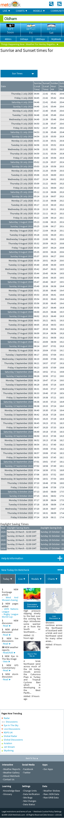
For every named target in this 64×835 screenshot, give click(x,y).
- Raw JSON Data (50, 794)
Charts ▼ (53, 578)
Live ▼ (22, 578)
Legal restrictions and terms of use (16, 811)
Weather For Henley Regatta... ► (42, 44)
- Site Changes (29, 800)
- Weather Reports (11, 769)
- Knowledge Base (11, 790)
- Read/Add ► (9, 652)
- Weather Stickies (51, 790)
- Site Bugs (27, 797)
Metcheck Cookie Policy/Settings (47, 811)
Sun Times (17, 73)
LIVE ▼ (6, 10)
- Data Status (28, 804)
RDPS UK (8, 732)
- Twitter (26, 772)
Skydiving (8, 750)
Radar (7, 718)
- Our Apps (47, 769)
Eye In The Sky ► (32, 655)
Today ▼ (7, 578)
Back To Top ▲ (32, 758)
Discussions (12, 721)
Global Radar (10, 736)
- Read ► (6, 625)
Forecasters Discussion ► (33, 605)
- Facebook (27, 769)
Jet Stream (9, 746)
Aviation (8, 743)
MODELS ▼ (39, 10)
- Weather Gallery (11, 772)
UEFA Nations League (10, 610)
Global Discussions (13, 739)
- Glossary (7, 794)
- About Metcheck (11, 775)
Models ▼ (36, 578)
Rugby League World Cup (10, 615)
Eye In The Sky (11, 725)
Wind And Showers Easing (10, 599)
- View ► (6, 661)
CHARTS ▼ (22, 10)
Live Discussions (12, 728)
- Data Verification (31, 794)
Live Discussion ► (55, 617)
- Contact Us (8, 779)
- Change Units (29, 790)
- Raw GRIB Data (50, 797)
